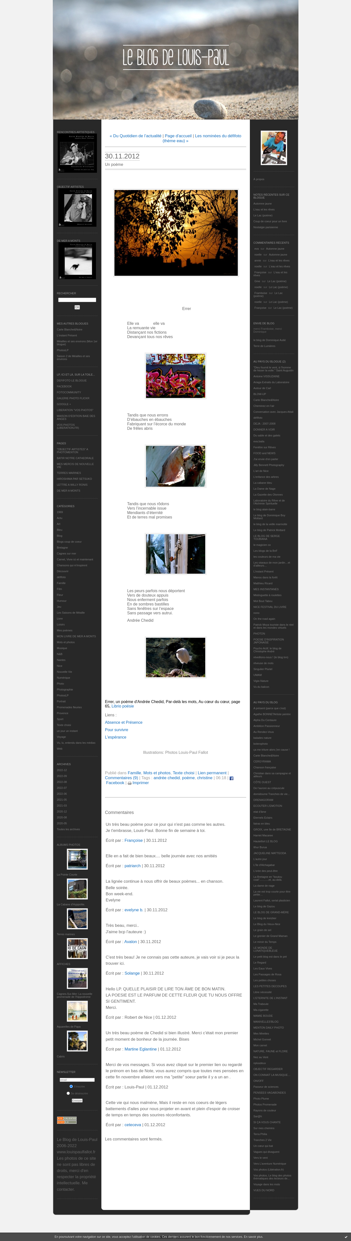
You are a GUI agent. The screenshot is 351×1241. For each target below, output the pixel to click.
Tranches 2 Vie (263, 1139)
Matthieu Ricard (263, 583)
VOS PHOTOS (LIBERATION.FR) (68, 426)
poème (188, 778)
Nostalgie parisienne (266, 227)
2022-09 (62, 776)
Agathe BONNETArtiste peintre (272, 714)
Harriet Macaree (263, 835)
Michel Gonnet (262, 1039)
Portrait (61, 701)
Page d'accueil (178, 136)
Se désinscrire (77, 1093)
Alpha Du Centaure (265, 720)
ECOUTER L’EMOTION (268, 805)
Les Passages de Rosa (267, 974)
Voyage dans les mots (267, 1184)
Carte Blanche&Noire (69, 329)
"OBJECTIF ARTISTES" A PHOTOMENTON (72, 451)
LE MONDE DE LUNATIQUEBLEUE (266, 949)
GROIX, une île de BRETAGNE (272, 829)
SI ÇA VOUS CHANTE (267, 1122)
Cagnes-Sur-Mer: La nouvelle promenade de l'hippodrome (74, 995)
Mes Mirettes (261, 1033)
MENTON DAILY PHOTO (269, 1027)
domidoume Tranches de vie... (272, 794)
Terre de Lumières (265, 346)
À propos (259, 179)
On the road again (264, 618)
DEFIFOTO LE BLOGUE (72, 380)
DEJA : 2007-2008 (265, 423)
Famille (61, 583)
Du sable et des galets (267, 435)
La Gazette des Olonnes (268, 494)
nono (256, 612)
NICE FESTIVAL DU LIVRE (270, 606)
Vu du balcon (261, 686)
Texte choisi (64, 725)
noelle (258, 254)
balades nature (263, 737)
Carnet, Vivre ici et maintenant (75, 559)
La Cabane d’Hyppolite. (71, 904)
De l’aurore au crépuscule (269, 788)
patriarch (133, 865)
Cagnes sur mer (66, 553)
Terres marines (66, 934)
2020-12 (62, 811)
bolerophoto (261, 743)
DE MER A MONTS (68, 490)
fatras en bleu (262, 823)
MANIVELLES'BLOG (266, 1021)
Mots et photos (66, 642)
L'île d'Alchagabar (264, 864)
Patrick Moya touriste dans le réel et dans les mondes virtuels (274, 626)
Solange (132, 973)
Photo (60, 683)
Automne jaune (263, 203)
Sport (60, 719)
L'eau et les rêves (264, 209)
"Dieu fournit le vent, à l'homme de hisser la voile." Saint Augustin (274, 369)
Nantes (61, 659)
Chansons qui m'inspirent (72, 565)
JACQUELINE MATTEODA (270, 853)
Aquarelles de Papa (69, 1026)
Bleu (59, 529)
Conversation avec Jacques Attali (274, 411)
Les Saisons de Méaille (71, 612)
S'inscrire (77, 1086)
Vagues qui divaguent (266, 1151)
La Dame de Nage (265, 488)
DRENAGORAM (263, 799)
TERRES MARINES (69, 472)
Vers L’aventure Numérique (270, 1163)
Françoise (260, 272)
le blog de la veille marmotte (270, 524)
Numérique (63, 677)
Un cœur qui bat (263, 1145)
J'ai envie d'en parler (266, 459)
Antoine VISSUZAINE (267, 376)
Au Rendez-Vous (264, 731)
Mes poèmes (65, 630)
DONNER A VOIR (264, 429)
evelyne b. (134, 910)
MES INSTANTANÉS (266, 589)
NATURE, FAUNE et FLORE (271, 1051)
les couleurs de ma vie (267, 556)
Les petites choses (265, 980)
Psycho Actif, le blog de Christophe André (268, 650)
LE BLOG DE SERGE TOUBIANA (267, 537)
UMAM (258, 674)
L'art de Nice (261, 470)
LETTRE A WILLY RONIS (72, 484)
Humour (62, 600)
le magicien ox (262, 544)
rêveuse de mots (264, 663)
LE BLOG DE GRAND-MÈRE (271, 912)
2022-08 (62, 781)
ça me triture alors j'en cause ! (272, 749)
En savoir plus (253, 1237)
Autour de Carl (262, 388)
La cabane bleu (263, 482)
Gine (257, 281)
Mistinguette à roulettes (268, 595)
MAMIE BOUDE (263, 1015)
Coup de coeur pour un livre (270, 221)
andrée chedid (167, 778)
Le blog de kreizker (265, 918)
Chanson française (265, 767)
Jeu (59, 606)
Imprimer (138, 782)
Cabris (61, 1056)
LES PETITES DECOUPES (270, 986)
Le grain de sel (262, 930)
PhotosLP (63, 350)
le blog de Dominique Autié (270, 340)
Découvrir (63, 571)
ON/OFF (259, 1080)
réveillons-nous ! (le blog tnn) (271, 657)
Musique (62, 648)
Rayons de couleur (265, 1110)
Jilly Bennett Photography (269, 465)
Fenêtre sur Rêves (265, 447)
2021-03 (62, 805)
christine (205, 778)
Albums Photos (68, 844)
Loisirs (61, 624)
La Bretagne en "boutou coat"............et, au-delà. (268, 878)
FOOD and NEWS (265, 453)
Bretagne (62, 547)
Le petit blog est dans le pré (270, 956)
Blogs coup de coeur (69, 541)
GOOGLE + (64, 404)
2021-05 (62, 799)
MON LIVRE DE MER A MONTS (76, 636)
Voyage (61, 736)
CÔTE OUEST (262, 782)
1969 (60, 512)
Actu (59, 518)
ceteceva (133, 1124)
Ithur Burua (260, 847)
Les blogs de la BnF (265, 550)
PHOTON (259, 633)
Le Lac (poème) (263, 215)
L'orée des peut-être (266, 870)
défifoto (61, 577)
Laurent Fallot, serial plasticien (272, 900)
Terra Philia (260, 1134)
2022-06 (62, 793)
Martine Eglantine (141, 1049)
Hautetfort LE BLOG (266, 841)
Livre (60, 618)
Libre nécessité (263, 992)
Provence (62, 713)
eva (257, 248)
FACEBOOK (64, 386)
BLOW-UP (260, 394)
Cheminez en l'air (264, 405)
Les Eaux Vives (263, 968)
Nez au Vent (261, 1057)
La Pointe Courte (67, 874)
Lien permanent (212, 773)
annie (258, 260)
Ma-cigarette (261, 1009)
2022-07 (62, 787)
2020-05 (62, 823)
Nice (59, 665)
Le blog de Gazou (264, 906)
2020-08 (62, 817)
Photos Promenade (265, 1104)
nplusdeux (260, 1063)
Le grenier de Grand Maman (271, 935)
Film (59, 588)
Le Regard (260, 962)
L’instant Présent (67, 335)
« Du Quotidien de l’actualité (136, 136)
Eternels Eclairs (263, 817)
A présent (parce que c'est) (270, 708)
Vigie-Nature (261, 680)
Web (59, 748)
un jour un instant (67, 730)
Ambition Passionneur (267, 725)
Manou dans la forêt (265, 577)
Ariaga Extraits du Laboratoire (272, 382)
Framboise (261, 293)
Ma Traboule (261, 1003)
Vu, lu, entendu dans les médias (76, 742)
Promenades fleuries (69, 707)
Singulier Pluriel (263, 669)
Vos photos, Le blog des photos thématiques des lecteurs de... (273, 1177)
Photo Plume (261, 1098)
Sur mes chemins (264, 1128)
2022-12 (62, 770)
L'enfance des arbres (266, 476)
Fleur (60, 594)
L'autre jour (260, 859)
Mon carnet (260, 1045)
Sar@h (258, 1116)
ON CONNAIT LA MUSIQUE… (272, 1074)
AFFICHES (63, 964)
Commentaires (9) (121, 778)
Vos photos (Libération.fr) (269, 1169)
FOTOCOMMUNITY (69, 392)
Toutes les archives (68, 829)
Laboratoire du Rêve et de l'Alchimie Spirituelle (269, 502)
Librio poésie (122, 706)
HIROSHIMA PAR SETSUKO (74, 478)
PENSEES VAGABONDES (270, 1092)
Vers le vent (261, 1157)
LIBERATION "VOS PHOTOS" (75, 410)
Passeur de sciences (266, 1086)
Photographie (65, 689)
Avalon (130, 941)
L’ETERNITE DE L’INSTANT (271, 998)
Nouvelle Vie (64, 671)
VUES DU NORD (264, 1190)
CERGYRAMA (262, 761)
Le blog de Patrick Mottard (269, 530)
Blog (59, 535)
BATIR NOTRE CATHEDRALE (75, 458)
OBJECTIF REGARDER (268, 1069)
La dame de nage (264, 885)
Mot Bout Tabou (263, 601)
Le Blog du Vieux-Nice (267, 924)
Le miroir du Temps (265, 941)
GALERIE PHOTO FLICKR (73, 398)
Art (58, 523)
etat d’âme (260, 811)
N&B (60, 654)
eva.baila (259, 441)
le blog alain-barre (264, 509)
